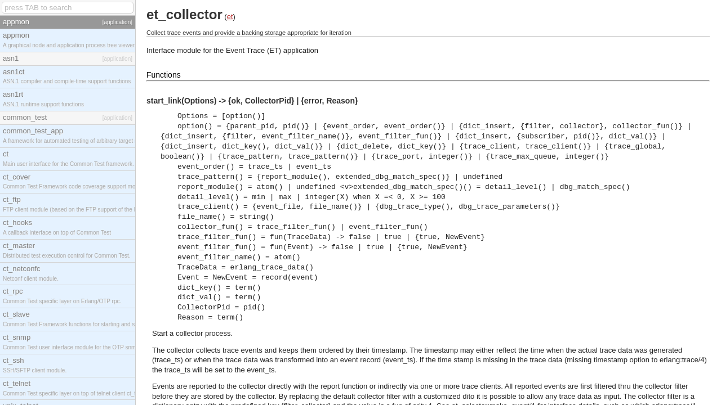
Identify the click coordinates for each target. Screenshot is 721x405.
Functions (163, 74)
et (230, 16)
